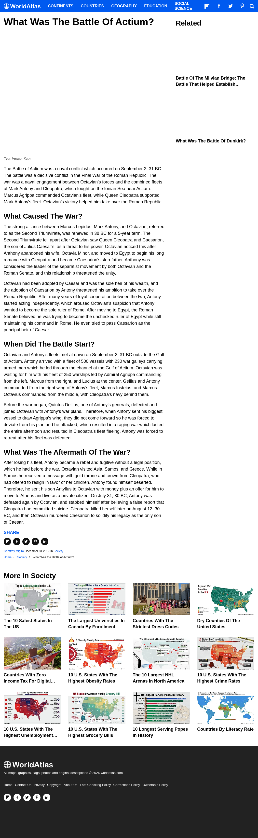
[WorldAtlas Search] (251, 6)
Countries (92, 6)
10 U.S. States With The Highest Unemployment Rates (28, 735)
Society (58, 551)
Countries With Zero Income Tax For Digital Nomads (27, 681)
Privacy (39, 785)
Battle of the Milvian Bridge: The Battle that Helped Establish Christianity (210, 84)
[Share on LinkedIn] (44, 541)
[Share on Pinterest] (35, 541)
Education (155, 6)
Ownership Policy (155, 785)
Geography (124, 6)
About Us (71, 785)
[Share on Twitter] (26, 541)
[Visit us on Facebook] (17, 797)
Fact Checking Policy (95, 785)
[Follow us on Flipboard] (7, 797)
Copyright (54, 785)
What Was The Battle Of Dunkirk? (211, 141)
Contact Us (23, 785)
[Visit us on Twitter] (27, 797)
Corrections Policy (126, 785)
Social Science (183, 6)
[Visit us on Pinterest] (37, 797)
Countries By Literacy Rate (225, 729)
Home (8, 785)
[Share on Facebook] (16, 541)
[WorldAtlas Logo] (24, 6)
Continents (60, 6)
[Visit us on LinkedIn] (46, 797)
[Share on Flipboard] (7, 541)
